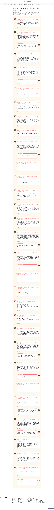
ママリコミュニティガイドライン (40, 502)
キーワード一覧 (29, 499)
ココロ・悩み (20, 498)
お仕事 (13, 501)
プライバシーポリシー (39, 500)
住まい (13, 500)
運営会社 (37, 497)
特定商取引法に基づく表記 (39, 501)
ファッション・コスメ (21, 497)
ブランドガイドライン (30, 498)
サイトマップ (29, 501)
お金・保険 (13, 499)
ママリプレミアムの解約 (39, 503)
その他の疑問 (20, 502)
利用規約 (37, 499)
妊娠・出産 (13, 497)
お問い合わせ (37, 498)
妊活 (12, 503)
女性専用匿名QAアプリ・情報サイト (27, 2)
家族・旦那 (19, 499)
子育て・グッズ (14, 498)
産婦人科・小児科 (20, 501)
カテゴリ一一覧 (29, 500)
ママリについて (29, 497)
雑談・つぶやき (20, 503)
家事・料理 (13, 502)
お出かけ (19, 500)
